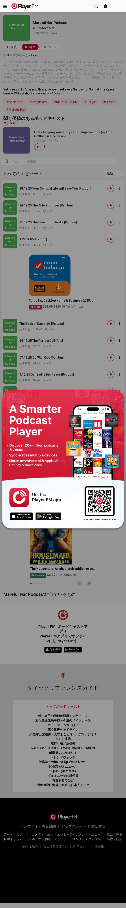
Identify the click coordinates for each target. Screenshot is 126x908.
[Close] (116, 398)
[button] (5, 6)
